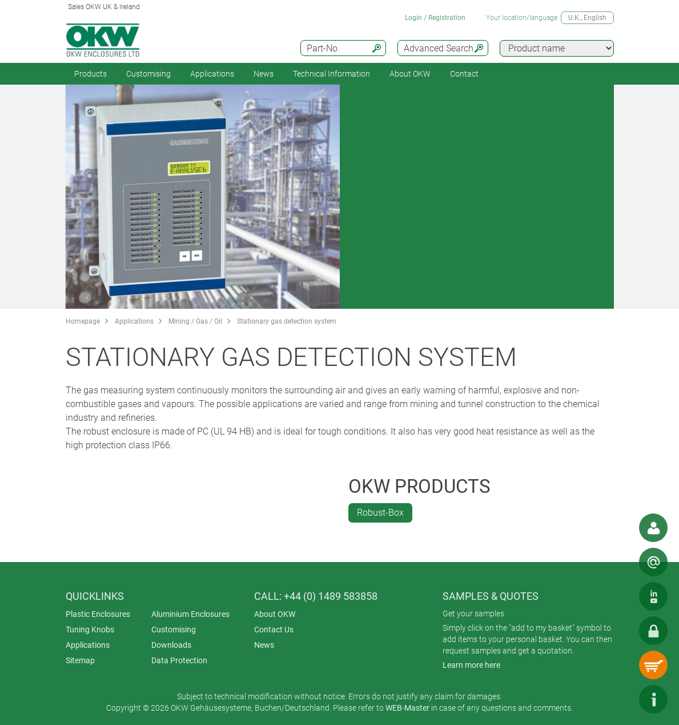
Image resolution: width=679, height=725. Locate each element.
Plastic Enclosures (98, 614)
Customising (148, 73)
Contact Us (274, 629)
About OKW (274, 614)
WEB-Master (407, 707)
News (264, 73)
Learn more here (471, 665)
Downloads (171, 645)
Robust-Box (380, 512)
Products (90, 73)
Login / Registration (435, 18)
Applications (212, 73)
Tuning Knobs (90, 629)
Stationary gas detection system (286, 321)
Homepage (83, 321)
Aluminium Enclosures (190, 614)
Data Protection (179, 660)
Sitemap (80, 660)
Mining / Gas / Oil (195, 321)
